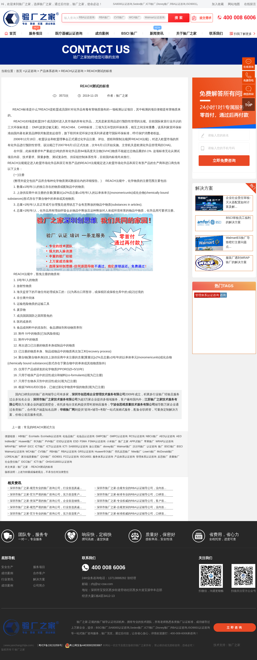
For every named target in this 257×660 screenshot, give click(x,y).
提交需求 (201, 18)
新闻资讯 (156, 32)
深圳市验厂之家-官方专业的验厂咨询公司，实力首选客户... (46, 513)
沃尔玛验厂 (139, 446)
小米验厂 (112, 441)
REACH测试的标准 (42, 466)
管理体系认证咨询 (146, 456)
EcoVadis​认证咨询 (51, 436)
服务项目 (35, 32)
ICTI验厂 (40, 446)
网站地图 (234, 4)
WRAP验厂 (11, 446)
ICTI (65, 446)
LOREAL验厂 (12, 456)
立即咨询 (235, 627)
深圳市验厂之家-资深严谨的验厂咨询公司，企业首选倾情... (46, 500)
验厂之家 (123, 441)
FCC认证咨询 (71, 456)
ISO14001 (85, 456)
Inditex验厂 (11, 441)
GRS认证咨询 (86, 451)
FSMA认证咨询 (96, 441)
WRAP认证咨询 (164, 441)
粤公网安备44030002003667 (83, 645)
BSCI (180, 446)
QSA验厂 (45, 456)
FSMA (83, 441)
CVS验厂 (119, 17)
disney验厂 (109, 446)
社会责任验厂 (12, 461)
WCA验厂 (134, 17)
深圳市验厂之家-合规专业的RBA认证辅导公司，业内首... (131, 488)
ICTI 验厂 (39, 461)
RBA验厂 (104, 17)
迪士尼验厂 (95, 446)
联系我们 (216, 33)
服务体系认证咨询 (103, 456)
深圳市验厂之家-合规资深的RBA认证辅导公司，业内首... (131, 507)
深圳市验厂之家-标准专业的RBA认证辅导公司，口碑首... (131, 494)
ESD (76, 441)
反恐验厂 (163, 456)
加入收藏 (218, 4)
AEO (178, 436)
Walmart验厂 (124, 446)
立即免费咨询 (224, 160)
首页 (12, 33)
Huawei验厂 (25, 441)
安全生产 (7, 567)
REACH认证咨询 (72, 71)
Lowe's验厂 (149, 451)
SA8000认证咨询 (78, 446)
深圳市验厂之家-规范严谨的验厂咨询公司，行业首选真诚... (46, 507)
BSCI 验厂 (129, 33)
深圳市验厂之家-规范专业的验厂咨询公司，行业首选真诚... (46, 488)
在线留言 (250, 4)
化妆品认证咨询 (85, 436)
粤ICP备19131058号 (50, 645)
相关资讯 (14, 483)
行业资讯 (7, 579)
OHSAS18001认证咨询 (59, 461)
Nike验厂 (136, 451)
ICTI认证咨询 (53, 446)
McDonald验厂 (165, 451)
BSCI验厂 (170, 446)
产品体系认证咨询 (124, 456)
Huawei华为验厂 (104, 451)
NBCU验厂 (152, 436)
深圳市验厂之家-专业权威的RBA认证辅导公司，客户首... (131, 500)
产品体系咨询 (49, 71)
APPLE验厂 (136, 441)
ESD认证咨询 (64, 441)
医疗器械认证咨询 (68, 33)
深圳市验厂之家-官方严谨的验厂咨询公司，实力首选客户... (46, 494)
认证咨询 (31, 71)
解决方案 (204, 188)
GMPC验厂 (102, 436)
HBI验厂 (23, 436)
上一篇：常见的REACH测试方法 (33, 427)
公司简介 (39, 585)
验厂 (160, 446)
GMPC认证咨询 (119, 436)
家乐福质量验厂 (30, 456)
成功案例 (102, 33)
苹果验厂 (149, 441)
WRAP (23, 446)
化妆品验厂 (69, 436)
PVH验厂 (50, 441)
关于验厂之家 (186, 33)
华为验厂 (39, 441)
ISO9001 (57, 456)
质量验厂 (174, 456)
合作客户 (39, 573)
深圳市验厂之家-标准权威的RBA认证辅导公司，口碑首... (131, 513)
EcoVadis (34, 436)
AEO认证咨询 (167, 436)
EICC (31, 446)
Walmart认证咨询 (154, 17)
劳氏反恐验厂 (122, 451)
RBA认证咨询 (86, 17)
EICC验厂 (27, 461)
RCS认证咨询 (136, 436)
